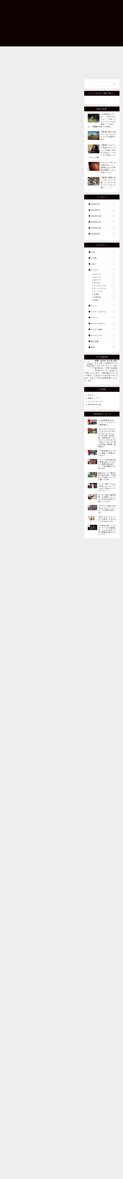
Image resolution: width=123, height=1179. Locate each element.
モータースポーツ (103, 323)
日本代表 (104, 297)
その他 (103, 258)
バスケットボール (103, 311)
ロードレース (103, 335)
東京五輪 (103, 341)
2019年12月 (103, 216)
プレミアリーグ (104, 288)
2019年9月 (103, 233)
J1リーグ (104, 274)
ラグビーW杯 (12, 83)
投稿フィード (93, 398)
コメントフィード (95, 401)
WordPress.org (94, 404)
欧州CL (104, 300)
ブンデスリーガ (104, 286)
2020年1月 (103, 210)
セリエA (104, 283)
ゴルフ (103, 264)
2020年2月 (103, 204)
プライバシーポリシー (98, 4)
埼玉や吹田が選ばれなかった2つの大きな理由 (30, 367)
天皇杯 (104, 294)
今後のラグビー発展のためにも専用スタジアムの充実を (34, 370)
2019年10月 (103, 228)
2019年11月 (103, 222)
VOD (103, 252)
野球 (103, 347)
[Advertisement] (61, 30)
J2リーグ (104, 277)
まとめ (13, 373)
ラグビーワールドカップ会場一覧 (25, 362)
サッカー (103, 270)
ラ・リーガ (104, 291)
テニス (103, 305)
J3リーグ (104, 280)
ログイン (91, 395)
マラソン (103, 317)
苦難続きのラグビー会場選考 (23, 365)
